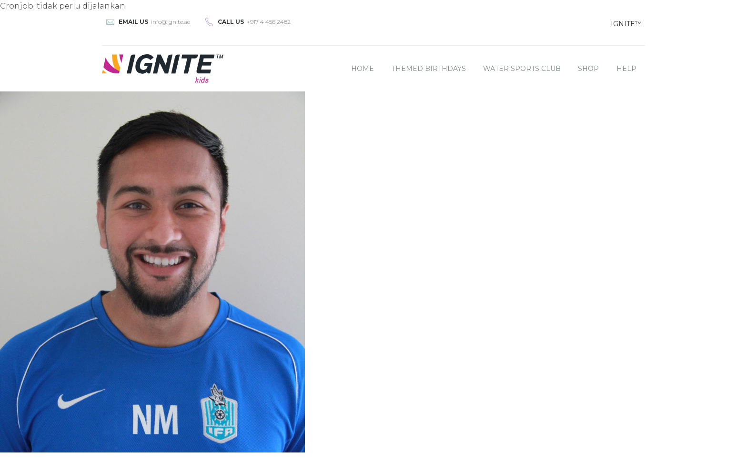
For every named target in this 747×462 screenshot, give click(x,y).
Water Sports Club (522, 68)
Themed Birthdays (429, 68)
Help (626, 68)
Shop (588, 68)
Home (362, 68)
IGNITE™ (626, 24)
